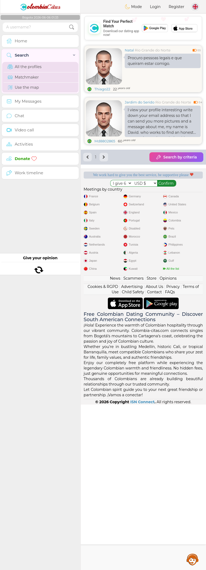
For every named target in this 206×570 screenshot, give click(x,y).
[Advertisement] (143, 28)
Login (155, 6)
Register (176, 6)
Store (152, 443)
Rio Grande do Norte (153, 50)
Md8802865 (104, 141)
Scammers (133, 443)
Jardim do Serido (139, 102)
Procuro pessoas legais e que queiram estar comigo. (155, 60)
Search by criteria (176, 157)
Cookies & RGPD (103, 452)
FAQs (170, 457)
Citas (40, 7)
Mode (133, 6)
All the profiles (25, 66)
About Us (154, 452)
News (115, 443)
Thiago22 (102, 89)
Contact (154, 457)
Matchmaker (23, 77)
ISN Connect (142, 567)
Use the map (23, 87)
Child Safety (133, 457)
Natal (129, 50)
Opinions (168, 443)
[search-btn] (71, 27)
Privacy (173, 452)
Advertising (132, 452)
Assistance (193, 559)
